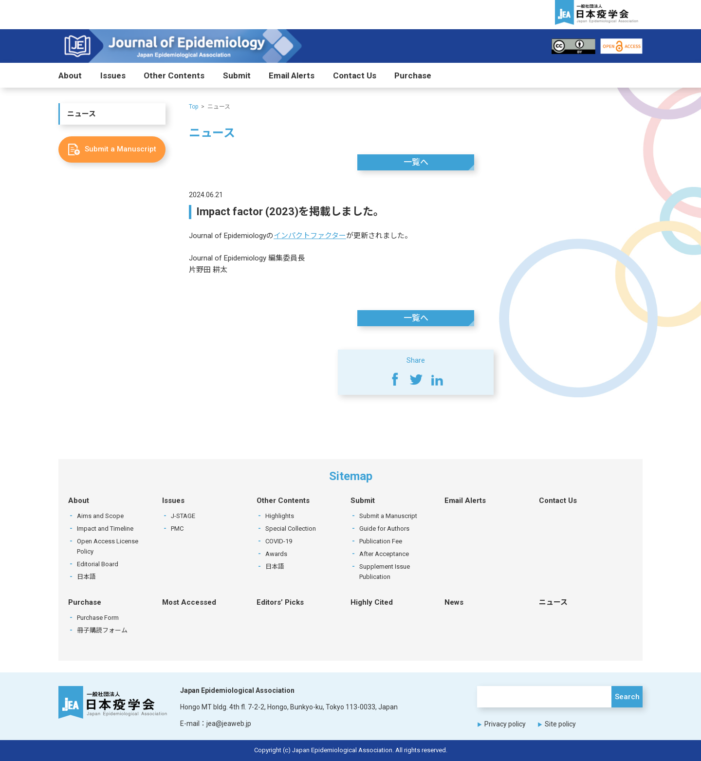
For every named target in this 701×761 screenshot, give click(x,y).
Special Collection (290, 528)
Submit (237, 75)
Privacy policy (505, 724)
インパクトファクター (310, 235)
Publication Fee (380, 541)
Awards (276, 553)
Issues (113, 75)
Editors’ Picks (280, 602)
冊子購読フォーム (102, 630)
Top (193, 106)
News (453, 602)
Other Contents (174, 75)
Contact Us (354, 75)
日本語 (86, 576)
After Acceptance (384, 553)
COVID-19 (278, 541)
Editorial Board (97, 564)
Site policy (560, 724)
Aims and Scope (100, 516)
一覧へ (416, 162)
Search (627, 696)
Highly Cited (371, 602)
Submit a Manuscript (388, 516)
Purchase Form (98, 617)
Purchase (412, 75)
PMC (177, 528)
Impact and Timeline (105, 528)
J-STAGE (183, 516)
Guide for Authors (384, 528)
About (70, 75)
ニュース (81, 114)
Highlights (279, 516)
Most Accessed (189, 602)
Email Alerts (291, 75)
